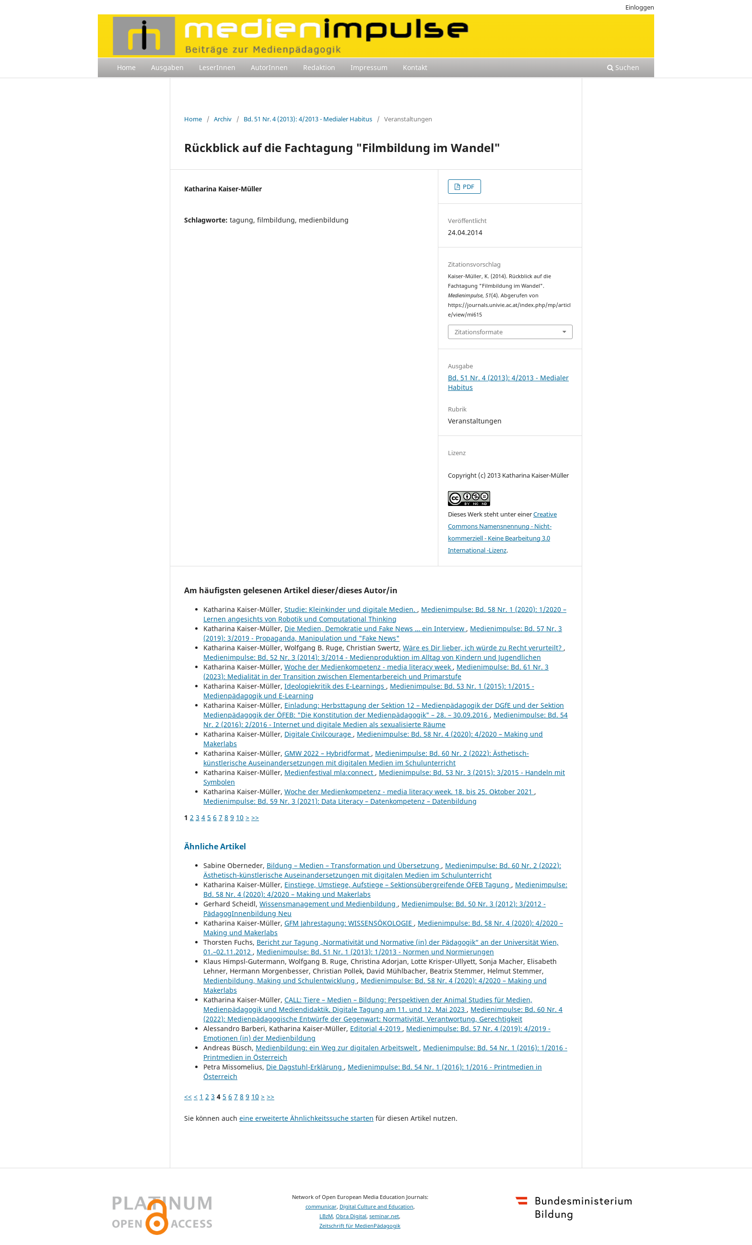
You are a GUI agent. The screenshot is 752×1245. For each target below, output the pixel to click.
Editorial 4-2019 (376, 1028)
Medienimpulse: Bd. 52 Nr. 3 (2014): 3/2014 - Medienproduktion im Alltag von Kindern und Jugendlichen (372, 657)
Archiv (223, 119)
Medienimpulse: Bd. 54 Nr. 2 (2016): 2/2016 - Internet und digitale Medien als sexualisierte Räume (385, 719)
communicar (321, 1206)
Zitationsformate (479, 332)
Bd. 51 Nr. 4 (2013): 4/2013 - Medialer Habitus (308, 119)
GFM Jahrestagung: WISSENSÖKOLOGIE (349, 923)
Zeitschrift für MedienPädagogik (359, 1225)
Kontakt (415, 67)
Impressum (369, 67)
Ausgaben (167, 67)
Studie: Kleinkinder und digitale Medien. (350, 609)
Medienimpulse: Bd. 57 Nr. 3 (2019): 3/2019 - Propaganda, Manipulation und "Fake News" (382, 633)
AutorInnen (269, 67)
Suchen (623, 67)
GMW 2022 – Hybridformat (327, 753)
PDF (467, 186)
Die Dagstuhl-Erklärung (305, 1066)
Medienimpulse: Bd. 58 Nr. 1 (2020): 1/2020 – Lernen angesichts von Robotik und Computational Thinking (384, 614)
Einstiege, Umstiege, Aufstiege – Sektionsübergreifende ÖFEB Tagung (397, 884)
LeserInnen (217, 67)
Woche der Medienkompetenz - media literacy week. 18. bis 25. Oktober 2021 (409, 791)
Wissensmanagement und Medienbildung (328, 903)
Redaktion (319, 67)
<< (188, 1096)
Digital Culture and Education (376, 1206)
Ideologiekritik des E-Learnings (335, 686)
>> (255, 817)
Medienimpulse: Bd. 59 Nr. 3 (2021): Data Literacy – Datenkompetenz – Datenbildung (340, 801)
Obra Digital (351, 1216)
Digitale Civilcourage (318, 734)
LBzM (326, 1216)
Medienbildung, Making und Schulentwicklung (280, 980)
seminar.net (384, 1216)
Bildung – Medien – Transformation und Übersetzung (354, 865)
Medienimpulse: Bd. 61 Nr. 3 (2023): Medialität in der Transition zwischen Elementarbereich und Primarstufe (376, 671)
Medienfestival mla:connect (329, 772)
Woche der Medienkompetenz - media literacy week (368, 666)
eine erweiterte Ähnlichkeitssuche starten (306, 1118)
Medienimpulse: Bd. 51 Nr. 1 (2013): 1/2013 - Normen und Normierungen (375, 951)
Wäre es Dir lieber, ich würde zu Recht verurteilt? (483, 647)
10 (240, 817)
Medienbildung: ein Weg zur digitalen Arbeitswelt (337, 1047)
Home (126, 67)
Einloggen (639, 7)
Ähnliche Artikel (215, 846)
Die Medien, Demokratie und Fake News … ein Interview (375, 628)
